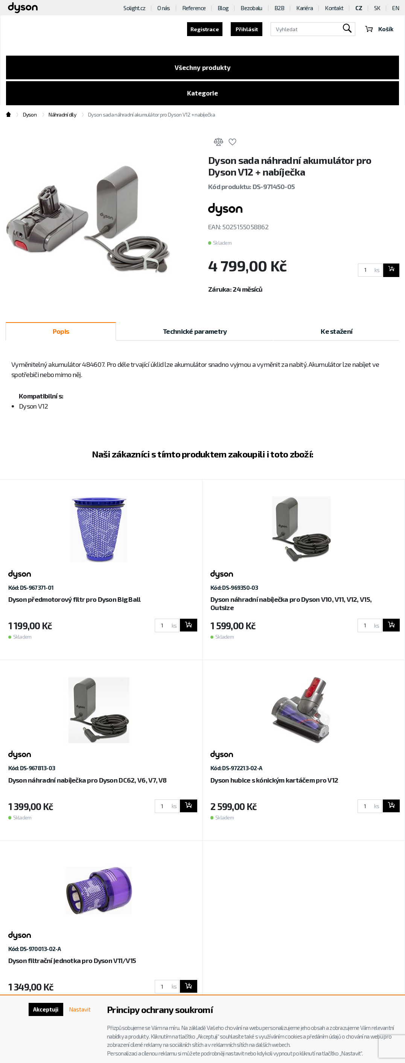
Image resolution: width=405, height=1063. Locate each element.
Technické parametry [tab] (195, 334)
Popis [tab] (61, 334)
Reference (194, 8)
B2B (279, 8)
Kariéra (304, 8)
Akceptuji (43, 1009)
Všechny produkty (202, 68)
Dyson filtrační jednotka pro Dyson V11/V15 (72, 963)
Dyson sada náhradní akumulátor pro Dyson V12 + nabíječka (151, 117)
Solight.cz (134, 8)
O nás (163, 8)
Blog (223, 8)
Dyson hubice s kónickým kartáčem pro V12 (274, 782)
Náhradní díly (62, 117)
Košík (378, 29)
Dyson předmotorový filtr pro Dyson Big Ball (74, 602)
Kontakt (334, 8)
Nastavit (79, 1009)
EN (395, 8)
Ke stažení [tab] (336, 334)
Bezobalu (251, 8)
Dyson (30, 117)
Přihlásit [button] (245, 29)
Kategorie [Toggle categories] (202, 95)
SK (377, 8)
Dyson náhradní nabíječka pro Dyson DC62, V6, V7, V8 (87, 782)
